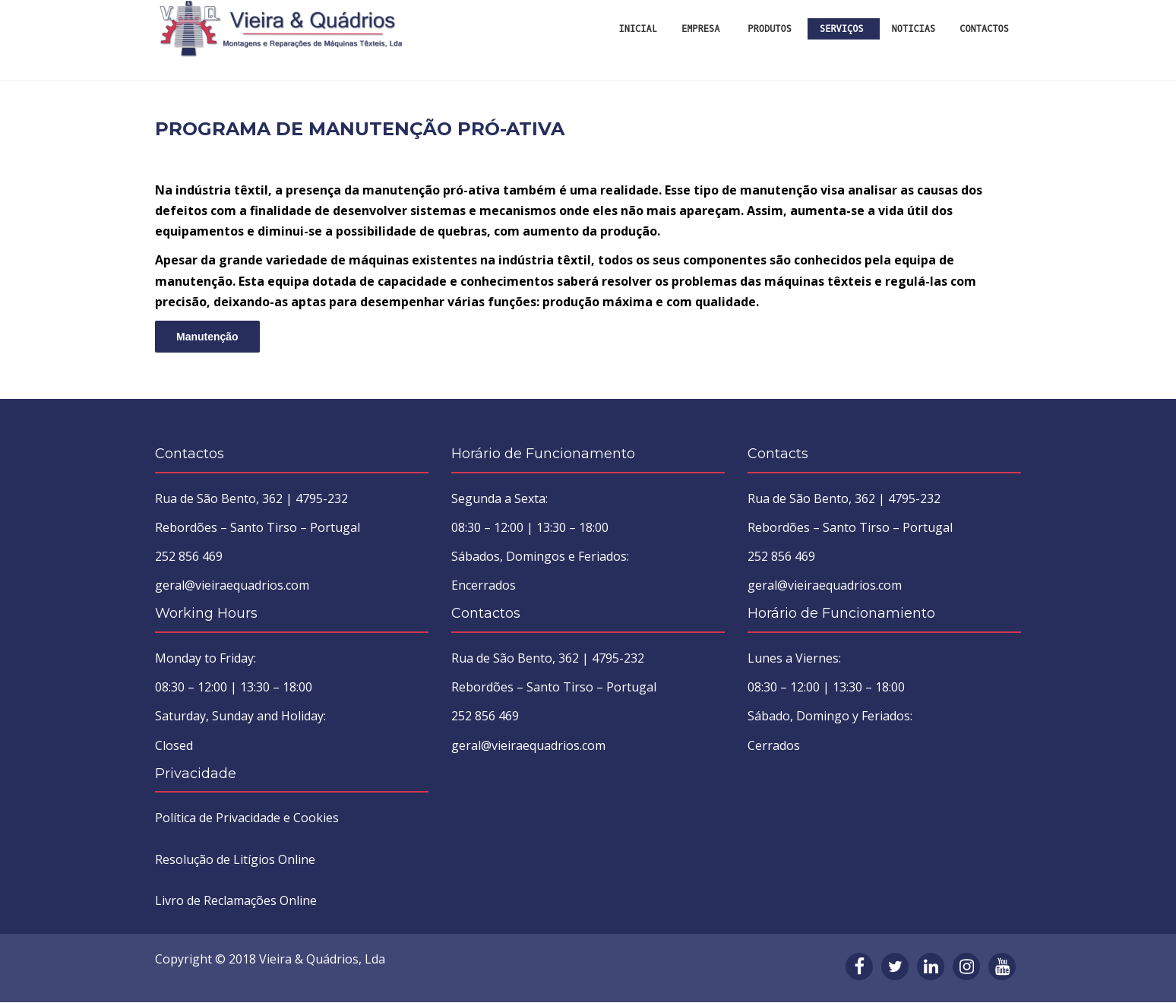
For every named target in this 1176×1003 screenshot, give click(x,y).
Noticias (914, 29)
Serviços (842, 29)
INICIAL (638, 29)
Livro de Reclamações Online (236, 902)
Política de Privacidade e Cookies (247, 819)
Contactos (984, 29)
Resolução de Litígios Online (235, 861)
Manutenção (207, 338)
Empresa (700, 29)
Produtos (770, 29)
